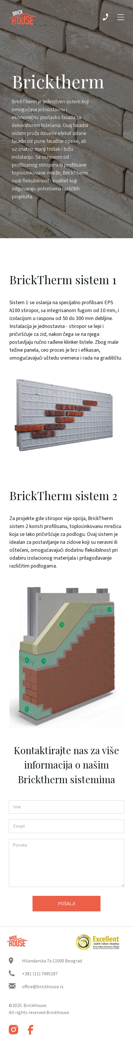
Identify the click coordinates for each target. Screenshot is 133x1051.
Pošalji (66, 904)
